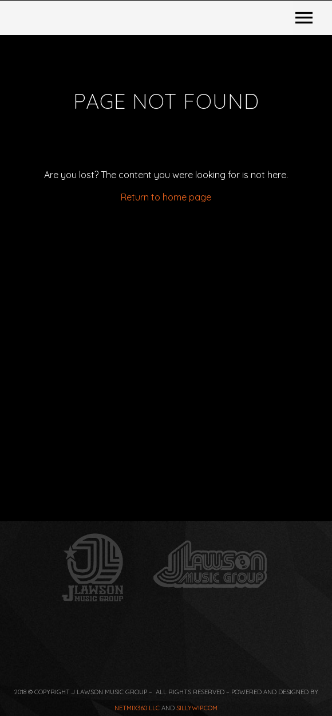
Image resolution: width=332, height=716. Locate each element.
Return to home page (166, 364)
